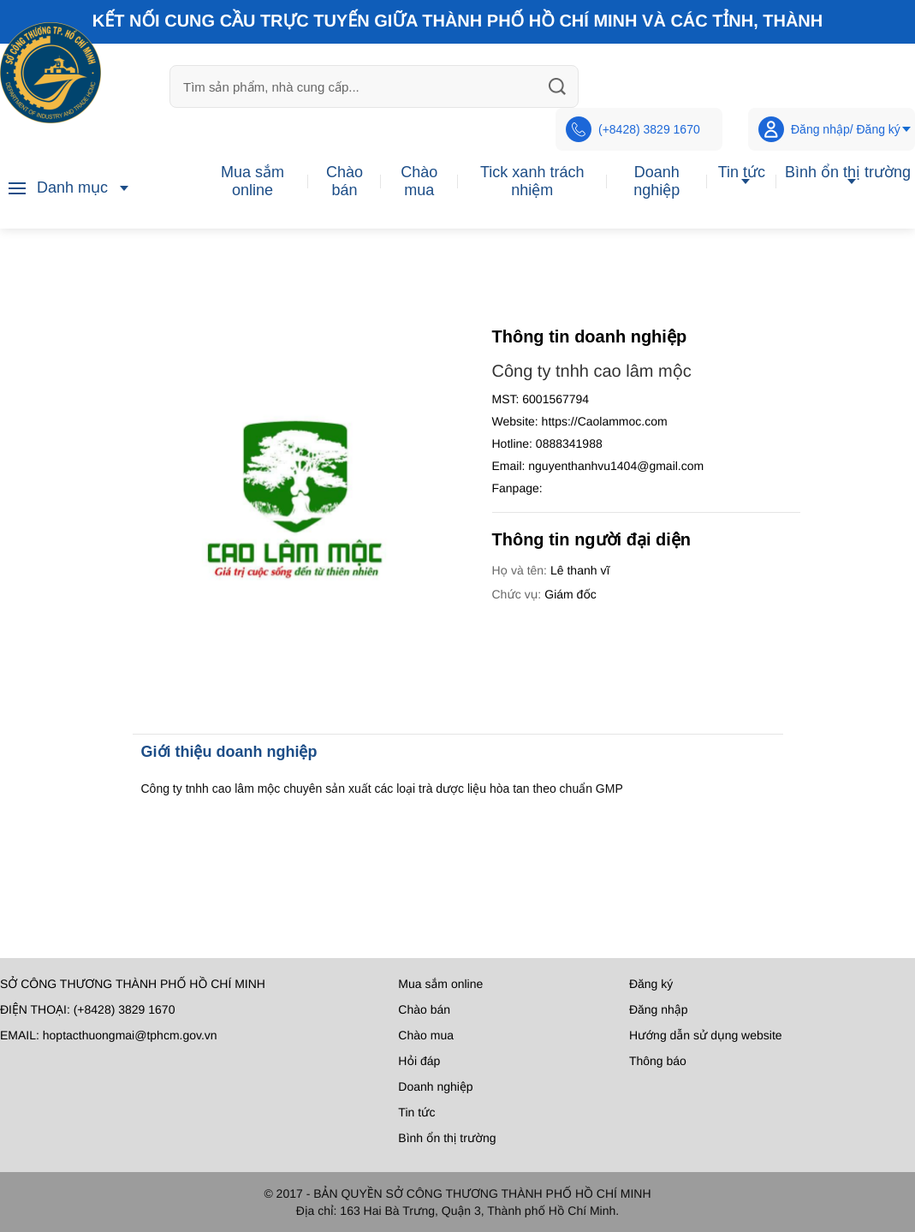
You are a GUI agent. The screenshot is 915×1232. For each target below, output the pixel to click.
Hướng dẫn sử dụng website (705, 1035)
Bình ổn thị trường (848, 172)
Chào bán (344, 181)
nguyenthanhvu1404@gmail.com (616, 466)
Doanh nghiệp (656, 181)
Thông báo (657, 1061)
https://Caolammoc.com (605, 421)
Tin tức (741, 172)
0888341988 (569, 443)
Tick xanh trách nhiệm (532, 181)
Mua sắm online (252, 181)
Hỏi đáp (419, 1061)
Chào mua (419, 181)
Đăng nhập (658, 1009)
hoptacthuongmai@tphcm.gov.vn (130, 1035)
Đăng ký (651, 984)
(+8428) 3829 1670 (633, 129)
